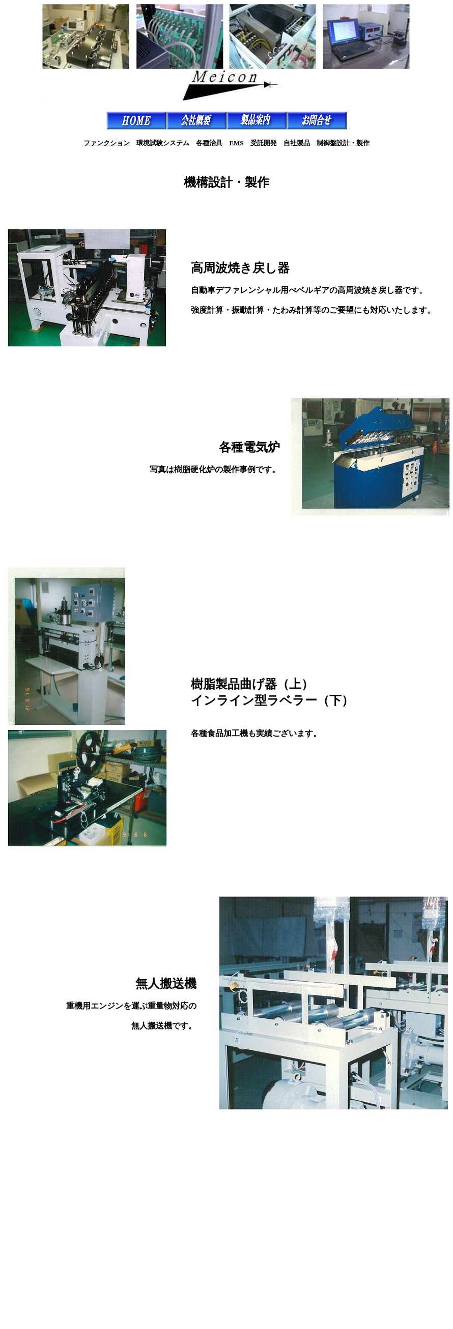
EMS (236, 143)
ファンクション (106, 143)
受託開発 (263, 143)
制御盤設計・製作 (343, 143)
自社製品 (297, 143)
